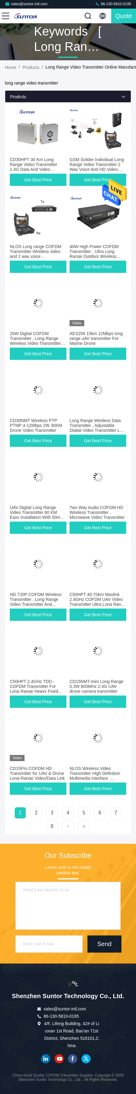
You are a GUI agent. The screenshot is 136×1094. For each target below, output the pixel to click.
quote (123, 16)
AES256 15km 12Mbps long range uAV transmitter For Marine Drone (96, 338)
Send (104, 944)
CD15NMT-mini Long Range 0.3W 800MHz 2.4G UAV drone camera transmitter (96, 686)
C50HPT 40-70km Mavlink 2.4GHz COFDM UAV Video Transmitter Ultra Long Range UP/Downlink (98, 602)
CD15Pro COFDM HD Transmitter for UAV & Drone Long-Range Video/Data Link (37, 773)
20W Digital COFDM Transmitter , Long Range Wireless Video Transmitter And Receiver (35, 341)
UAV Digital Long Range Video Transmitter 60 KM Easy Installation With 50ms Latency (36, 515)
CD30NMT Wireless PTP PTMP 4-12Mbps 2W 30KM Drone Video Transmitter (36, 425)
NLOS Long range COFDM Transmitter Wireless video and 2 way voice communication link (35, 254)
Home (10, 67)
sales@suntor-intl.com (26, 4)
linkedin (45, 1058)
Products (30, 67)
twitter (86, 1058)
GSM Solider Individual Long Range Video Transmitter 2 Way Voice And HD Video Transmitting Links (97, 167)
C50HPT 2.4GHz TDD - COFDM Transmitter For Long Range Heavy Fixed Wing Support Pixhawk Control (34, 691)
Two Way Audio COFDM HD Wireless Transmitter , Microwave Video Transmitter (97, 512)
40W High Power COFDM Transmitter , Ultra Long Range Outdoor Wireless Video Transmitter (94, 254)
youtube (59, 1058)
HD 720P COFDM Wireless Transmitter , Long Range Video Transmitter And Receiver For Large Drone (36, 602)
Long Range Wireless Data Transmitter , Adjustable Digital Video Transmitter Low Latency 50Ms (97, 428)
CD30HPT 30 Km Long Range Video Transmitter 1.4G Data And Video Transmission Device (33, 167)
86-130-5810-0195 (113, 4)
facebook (72, 1058)
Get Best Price (38, 179)
